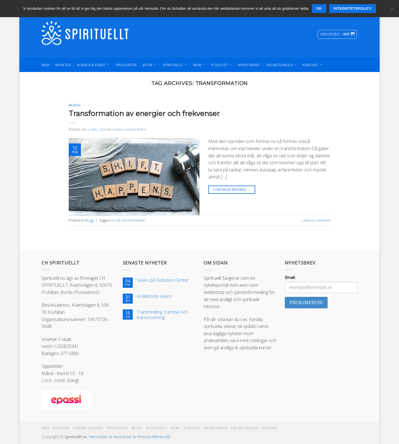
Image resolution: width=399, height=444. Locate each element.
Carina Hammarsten (129, 129)
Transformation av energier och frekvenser (144, 113)
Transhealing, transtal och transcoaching (162, 314)
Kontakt (312, 64)
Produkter (126, 64)
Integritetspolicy (353, 9)
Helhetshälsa (281, 64)
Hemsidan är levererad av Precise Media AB (129, 436)
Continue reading (232, 189)
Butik (149, 64)
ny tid (115, 220)
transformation (133, 220)
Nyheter (63, 64)
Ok (319, 9)
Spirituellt (175, 64)
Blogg (75, 105)
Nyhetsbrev (249, 64)
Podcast (221, 64)
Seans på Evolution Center (163, 280)
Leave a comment (316, 220)
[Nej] (392, 10)
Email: (290, 277)
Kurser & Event (93, 64)
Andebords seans (154, 296)
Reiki (199, 64)
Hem (45, 64)
